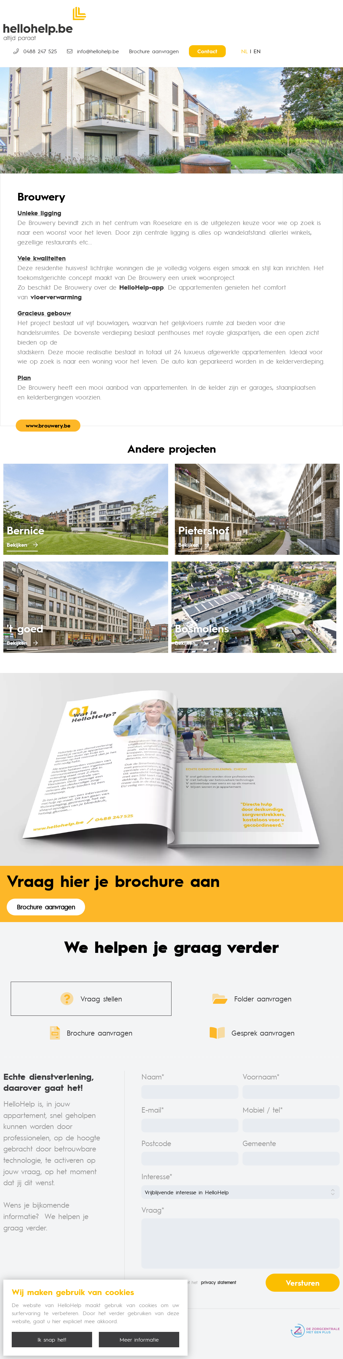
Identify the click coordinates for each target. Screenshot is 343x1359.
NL (244, 51)
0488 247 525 (35, 51)
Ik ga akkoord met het (188, 1282)
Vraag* (152, 1209)
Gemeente (259, 1143)
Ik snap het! (52, 1339)
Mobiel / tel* (263, 1109)
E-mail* (152, 1109)
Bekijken (22, 544)
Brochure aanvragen (154, 51)
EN (257, 51)
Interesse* (157, 1176)
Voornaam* (261, 1076)
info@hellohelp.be (93, 51)
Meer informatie (139, 1339)
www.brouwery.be (48, 425)
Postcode (156, 1143)
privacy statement (218, 1282)
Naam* (152, 1076)
